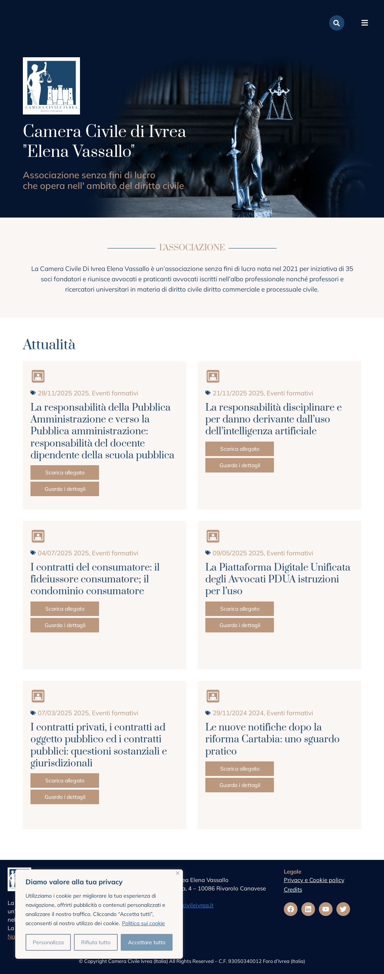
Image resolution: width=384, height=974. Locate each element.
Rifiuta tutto (95, 942)
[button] (365, 22)
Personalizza (48, 942)
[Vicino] (177, 873)
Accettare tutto (146, 942)
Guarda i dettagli (65, 488)
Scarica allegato (65, 472)
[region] (99, 914)
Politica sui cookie (143, 923)
